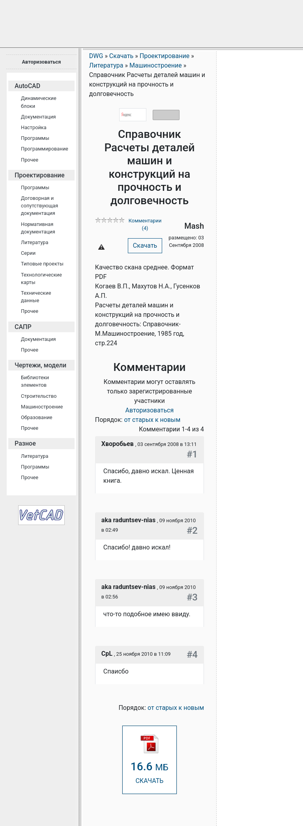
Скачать (145, 245)
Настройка (34, 127)
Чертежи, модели (40, 365)
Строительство (39, 396)
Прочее (29, 160)
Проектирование (40, 175)
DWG (96, 56)
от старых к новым (152, 419)
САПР (23, 327)
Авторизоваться (41, 62)
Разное (25, 443)
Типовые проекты (42, 264)
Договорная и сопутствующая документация (39, 205)
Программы (35, 138)
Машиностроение (42, 407)
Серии (28, 253)
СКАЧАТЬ (149, 759)
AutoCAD (27, 86)
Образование (36, 417)
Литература (34, 242)
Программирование (44, 149)
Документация (38, 117)
